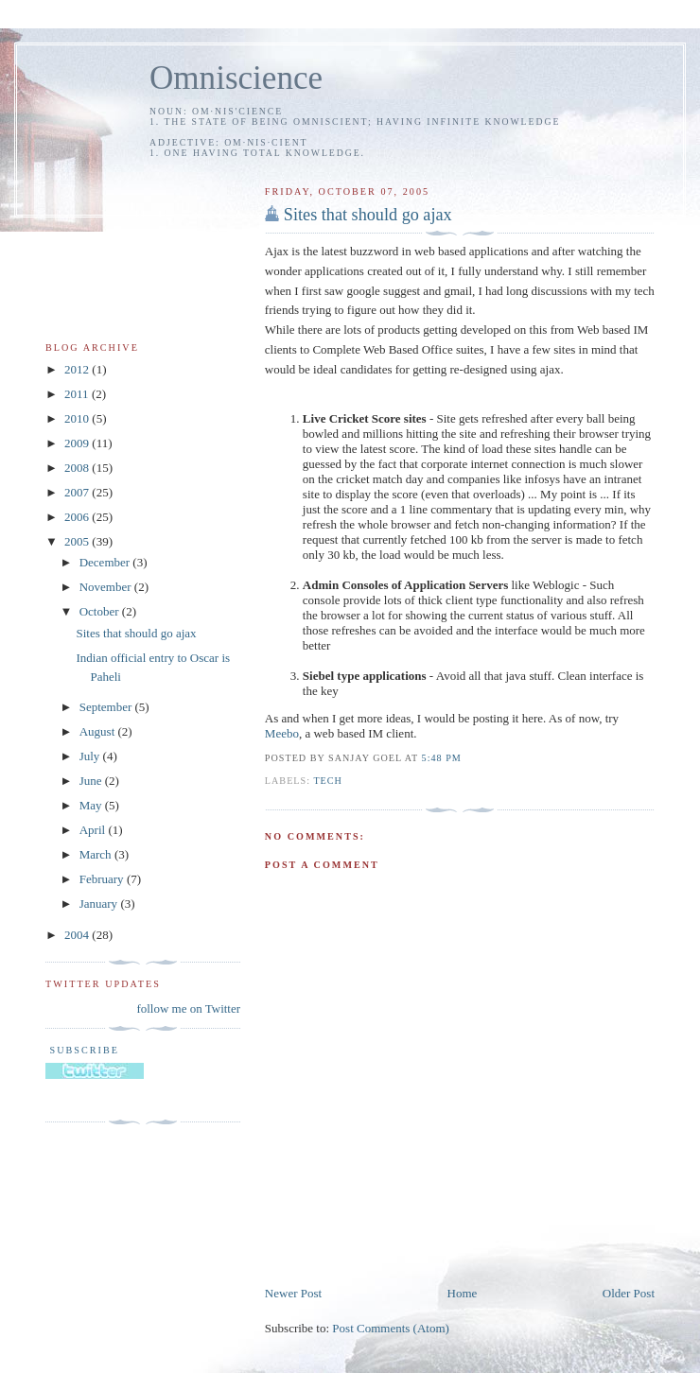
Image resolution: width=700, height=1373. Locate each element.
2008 (78, 468)
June (92, 780)
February (103, 879)
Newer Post (293, 1293)
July (91, 756)
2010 (78, 418)
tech (327, 780)
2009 (78, 443)
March (96, 854)
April (94, 830)
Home (462, 1293)
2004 (78, 935)
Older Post (629, 1293)
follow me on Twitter (188, 1008)
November (106, 587)
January (100, 903)
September (107, 707)
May (92, 805)
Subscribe (82, 1050)
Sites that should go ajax (368, 214)
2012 (78, 369)
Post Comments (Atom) (390, 1328)
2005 (78, 541)
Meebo (282, 733)
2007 (78, 492)
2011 (78, 394)
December (106, 562)
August (98, 731)
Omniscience (236, 78)
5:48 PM (442, 758)
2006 (78, 517)
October (100, 611)
